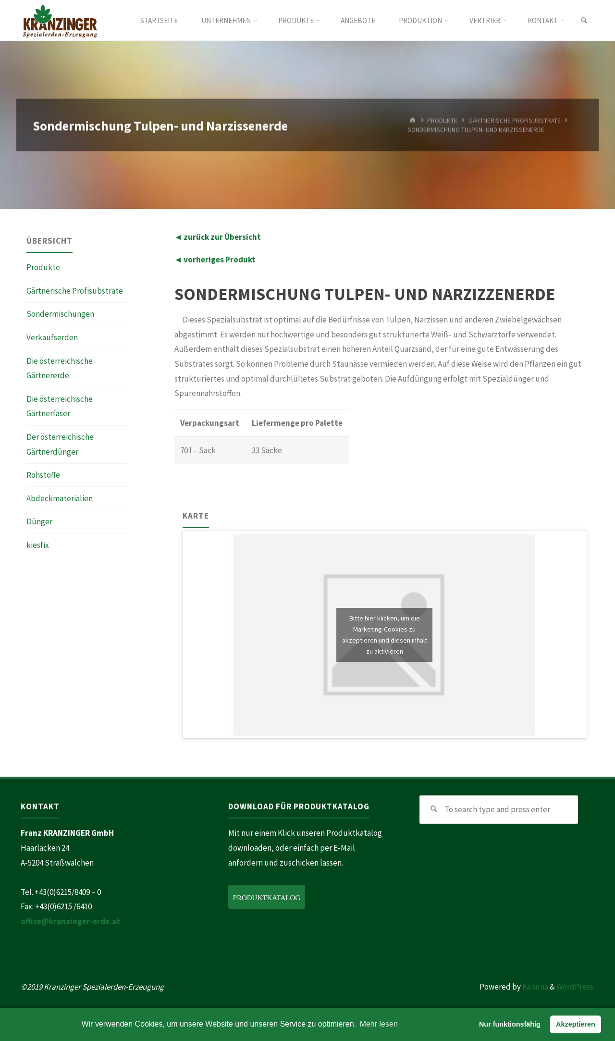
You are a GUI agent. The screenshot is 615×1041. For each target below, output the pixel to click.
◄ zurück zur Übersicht (217, 237)
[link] (584, 20)
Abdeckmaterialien (59, 498)
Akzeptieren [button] (575, 1024)
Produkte (43, 267)
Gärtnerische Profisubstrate (74, 290)
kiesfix (37, 545)
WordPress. (575, 986)
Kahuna (534, 986)
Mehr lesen (379, 1024)
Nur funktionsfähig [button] (510, 1024)
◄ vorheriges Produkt (215, 259)
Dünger (39, 521)
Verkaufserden (52, 337)
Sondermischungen (60, 314)
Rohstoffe (43, 475)
